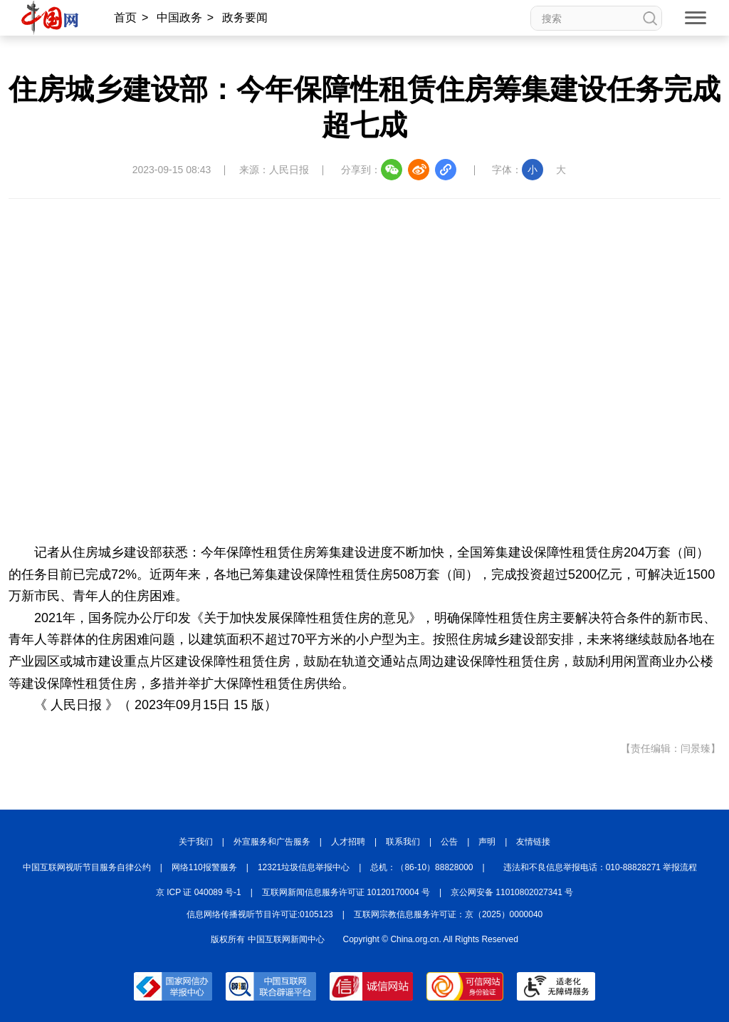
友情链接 (533, 842)
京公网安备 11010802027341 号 (512, 892)
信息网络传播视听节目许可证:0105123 (260, 914)
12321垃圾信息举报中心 (304, 867)
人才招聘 (348, 842)
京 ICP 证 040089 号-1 (198, 892)
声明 (486, 842)
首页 (125, 17)
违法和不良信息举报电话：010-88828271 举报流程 (600, 867)
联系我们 (403, 842)
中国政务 (179, 17)
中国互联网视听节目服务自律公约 (87, 867)
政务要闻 (245, 17)
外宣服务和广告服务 (272, 842)
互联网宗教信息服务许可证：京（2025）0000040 (448, 914)
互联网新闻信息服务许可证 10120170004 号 (346, 892)
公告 (449, 842)
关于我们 (196, 842)
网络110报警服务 (204, 867)
